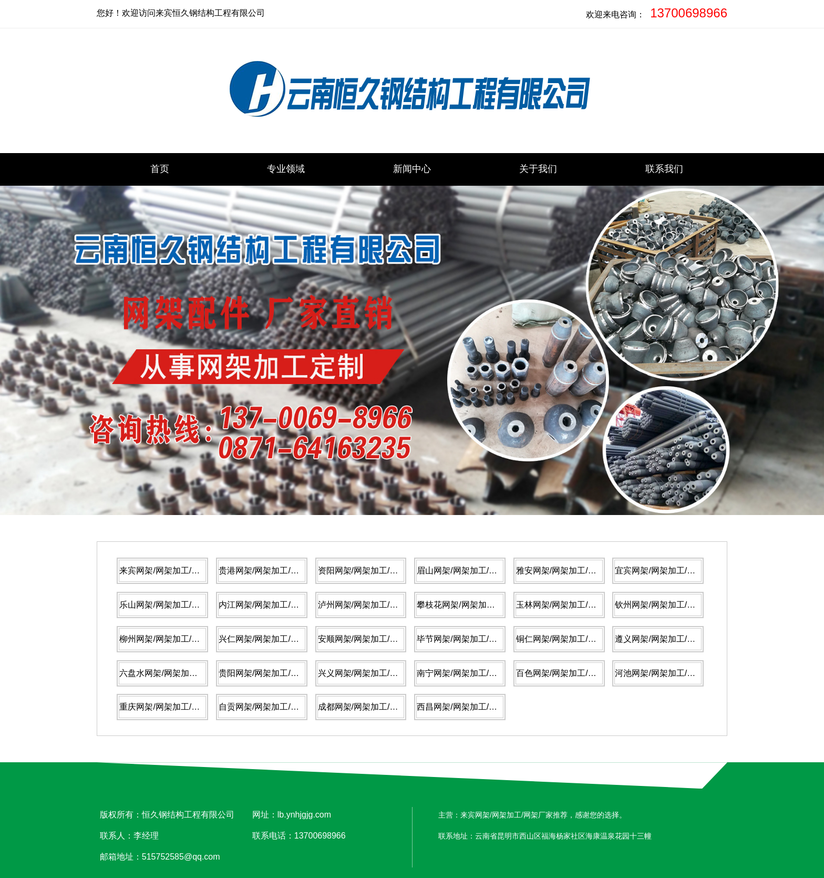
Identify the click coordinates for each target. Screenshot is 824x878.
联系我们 (664, 169)
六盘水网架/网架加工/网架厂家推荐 (184, 673)
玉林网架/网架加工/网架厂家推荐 (577, 604)
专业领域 (286, 169)
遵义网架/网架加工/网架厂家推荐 (676, 638)
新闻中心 (412, 169)
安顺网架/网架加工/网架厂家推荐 (379, 638)
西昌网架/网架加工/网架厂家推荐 (478, 706)
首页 (159, 169)
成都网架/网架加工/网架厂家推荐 (379, 706)
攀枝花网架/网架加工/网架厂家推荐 (482, 604)
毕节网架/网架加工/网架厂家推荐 (478, 638)
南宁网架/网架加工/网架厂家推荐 (478, 673)
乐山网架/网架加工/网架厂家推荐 (180, 604)
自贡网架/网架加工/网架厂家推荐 (280, 706)
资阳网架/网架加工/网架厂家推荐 (379, 570)
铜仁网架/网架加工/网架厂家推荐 (577, 638)
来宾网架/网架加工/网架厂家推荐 (180, 570)
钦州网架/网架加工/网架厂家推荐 (676, 604)
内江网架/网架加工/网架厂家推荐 (280, 604)
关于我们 (538, 169)
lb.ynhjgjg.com (304, 814)
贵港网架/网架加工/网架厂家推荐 (280, 570)
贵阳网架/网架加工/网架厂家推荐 (280, 673)
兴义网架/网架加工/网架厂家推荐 (379, 673)
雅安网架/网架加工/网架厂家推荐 (577, 570)
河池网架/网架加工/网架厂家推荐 (676, 673)
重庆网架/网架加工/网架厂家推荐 (180, 706)
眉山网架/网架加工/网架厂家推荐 (478, 570)
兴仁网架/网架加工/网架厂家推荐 (280, 638)
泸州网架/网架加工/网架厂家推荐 (379, 604)
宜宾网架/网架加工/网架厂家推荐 (676, 570)
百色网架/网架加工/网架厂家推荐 (577, 673)
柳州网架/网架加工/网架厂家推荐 (180, 638)
